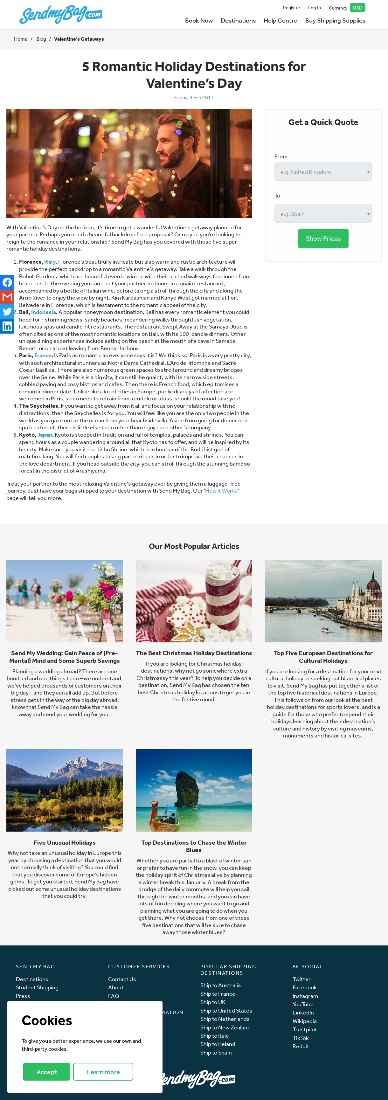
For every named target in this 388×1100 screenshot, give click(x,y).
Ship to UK (212, 1002)
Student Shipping (37, 987)
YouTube (303, 1004)
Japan (44, 434)
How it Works (221, 490)
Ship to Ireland (217, 1044)
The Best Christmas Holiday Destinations (194, 653)
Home (21, 39)
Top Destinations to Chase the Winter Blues (194, 846)
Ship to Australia (220, 985)
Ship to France (217, 993)
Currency (347, 7)
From (281, 156)
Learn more (103, 1072)
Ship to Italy (214, 1035)
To (277, 195)
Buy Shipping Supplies (335, 20)
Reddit (301, 1046)
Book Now (199, 20)
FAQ (113, 996)
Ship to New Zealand (225, 1027)
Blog (41, 39)
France (43, 355)
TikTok (301, 1037)
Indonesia (43, 311)
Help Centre (280, 20)
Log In (314, 7)
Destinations (238, 20)
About (116, 987)
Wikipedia (305, 1021)
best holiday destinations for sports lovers (320, 703)
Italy (50, 261)
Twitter (302, 979)
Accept (47, 1072)
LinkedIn (303, 1012)
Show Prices (323, 238)
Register (291, 7)
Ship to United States (226, 1010)
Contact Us (122, 979)
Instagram (305, 996)
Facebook (305, 987)
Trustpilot (305, 1029)
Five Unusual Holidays (65, 842)
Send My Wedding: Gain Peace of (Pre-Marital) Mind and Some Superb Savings (64, 656)
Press (23, 996)
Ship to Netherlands (225, 1018)
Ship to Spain (216, 1052)
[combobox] (323, 172)
